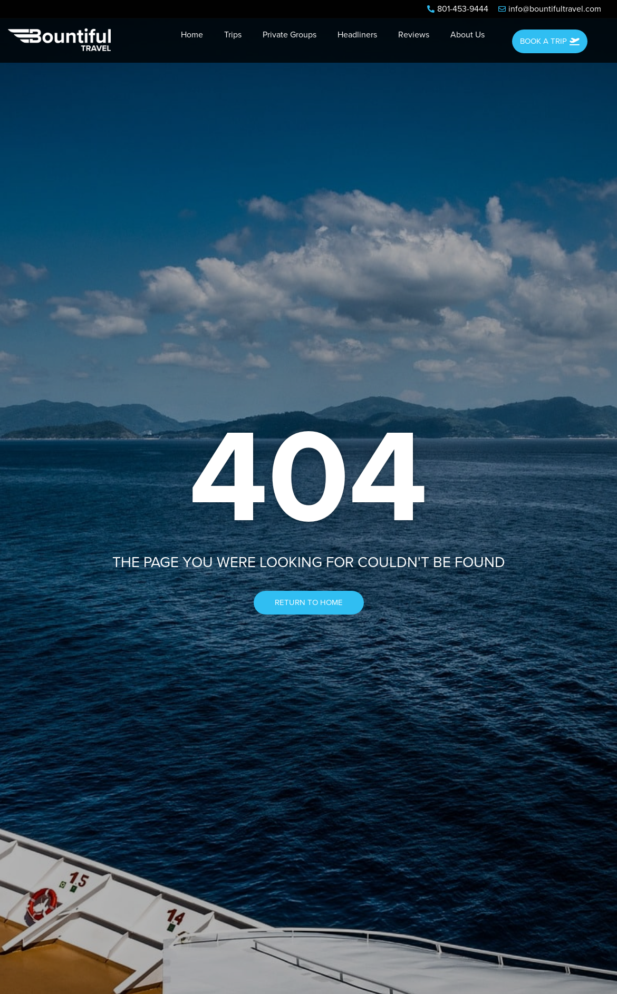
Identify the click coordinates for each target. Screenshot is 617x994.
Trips (233, 35)
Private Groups (289, 35)
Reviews (413, 35)
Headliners (357, 35)
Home (192, 35)
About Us (467, 35)
